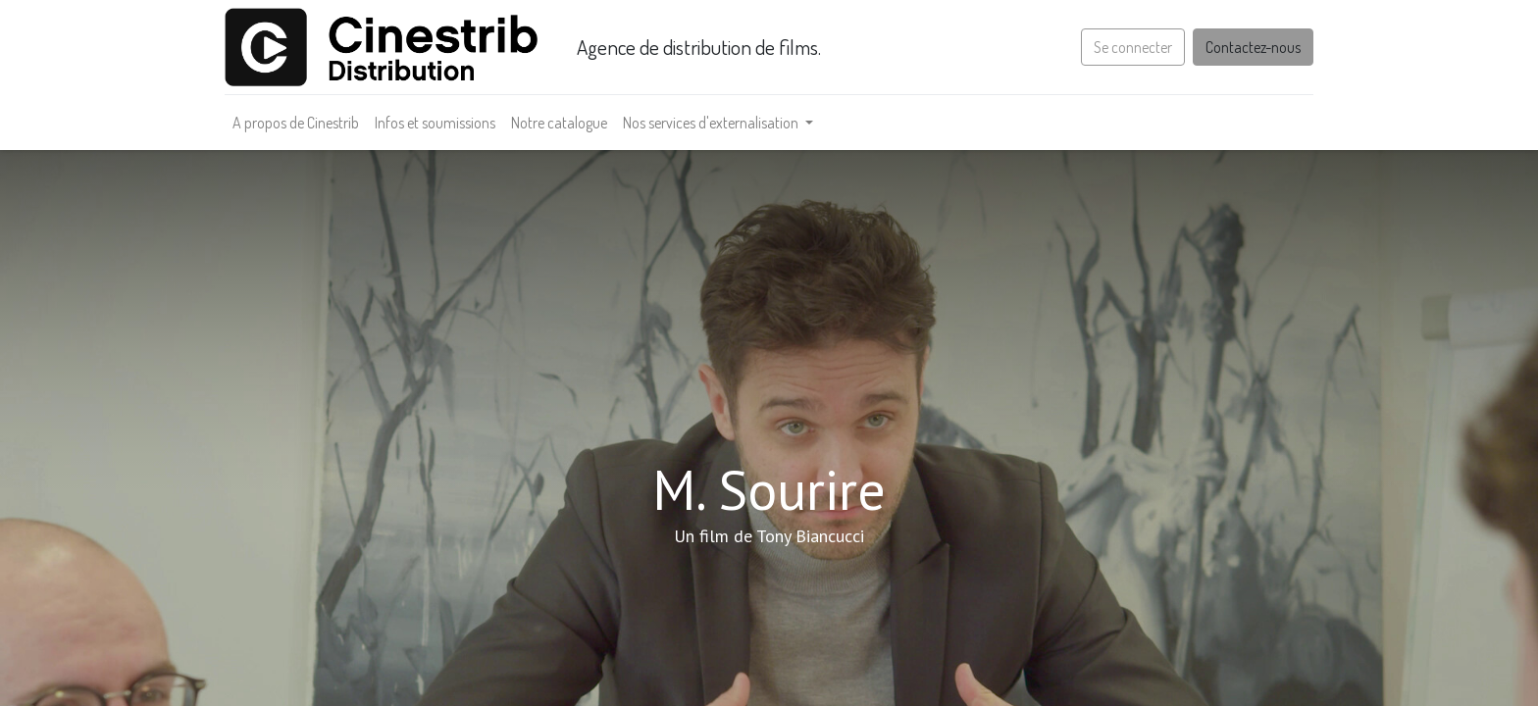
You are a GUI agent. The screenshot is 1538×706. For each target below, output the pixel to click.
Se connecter (1133, 47)
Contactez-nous (1253, 47)
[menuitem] (296, 122)
